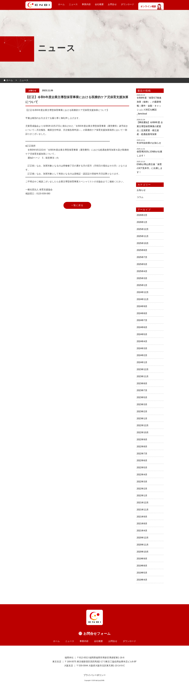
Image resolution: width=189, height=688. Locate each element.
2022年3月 (142, 481)
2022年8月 (142, 446)
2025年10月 (142, 243)
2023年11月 (142, 376)
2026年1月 (142, 222)
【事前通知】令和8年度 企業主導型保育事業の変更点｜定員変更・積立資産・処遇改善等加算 (150, 128)
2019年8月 (142, 565)
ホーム (61, 4)
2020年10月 (142, 552)
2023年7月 (142, 390)
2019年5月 (142, 573)
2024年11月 (142, 299)
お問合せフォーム (97, 633)
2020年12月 (142, 537)
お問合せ (112, 4)
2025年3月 (142, 278)
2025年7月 (142, 257)
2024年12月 (142, 292)
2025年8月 (142, 250)
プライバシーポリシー (95, 675)
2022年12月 (142, 425)
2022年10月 (142, 432)
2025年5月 (142, 264)
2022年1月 (142, 495)
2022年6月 (142, 460)
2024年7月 (142, 320)
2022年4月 (142, 474)
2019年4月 (142, 580)
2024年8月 (142, 313)
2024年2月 (142, 355)
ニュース (73, 4)
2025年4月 (142, 271)
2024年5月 (142, 334)
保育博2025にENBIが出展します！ (149, 153)
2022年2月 (142, 488)
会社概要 (99, 4)
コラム (140, 197)
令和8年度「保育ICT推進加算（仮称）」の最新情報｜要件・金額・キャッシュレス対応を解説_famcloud (149, 106)
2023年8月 (142, 383)
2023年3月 (142, 404)
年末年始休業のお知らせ (149, 143)
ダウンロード (127, 4)
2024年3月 (142, 348)
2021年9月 (142, 516)
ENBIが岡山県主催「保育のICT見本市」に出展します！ (149, 168)
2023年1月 (142, 418)
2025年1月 (142, 285)
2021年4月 (142, 530)
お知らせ (141, 190)
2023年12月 (142, 369)
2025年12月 (142, 229)
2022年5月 (142, 467)
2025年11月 (142, 236)
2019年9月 (142, 558)
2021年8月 (142, 523)
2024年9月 (142, 306)
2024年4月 (142, 341)
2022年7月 (142, 453)
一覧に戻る (77, 205)
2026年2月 (142, 215)
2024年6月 (142, 327)
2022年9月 (142, 439)
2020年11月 (142, 544)
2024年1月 (142, 362)
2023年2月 (142, 411)
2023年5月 (142, 397)
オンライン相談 (150, 6)
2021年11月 (142, 509)
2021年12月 (142, 502)
